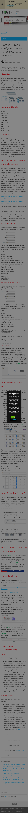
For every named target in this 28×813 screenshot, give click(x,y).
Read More (13, 419)
